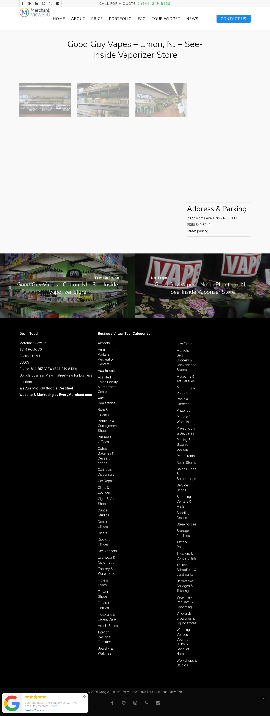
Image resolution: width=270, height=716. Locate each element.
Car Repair (106, 481)
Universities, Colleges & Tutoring (185, 586)
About (96, 19)
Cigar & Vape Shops (108, 501)
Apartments (107, 371)
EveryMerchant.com (75, 395)
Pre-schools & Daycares (186, 430)
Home (77, 19)
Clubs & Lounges (104, 490)
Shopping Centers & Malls (184, 501)
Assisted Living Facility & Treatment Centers (108, 384)
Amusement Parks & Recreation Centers (107, 357)
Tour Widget (178, 18)
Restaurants (186, 456)
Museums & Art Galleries (186, 378)
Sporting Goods (183, 515)
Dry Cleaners (107, 551)
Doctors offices (104, 542)
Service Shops (182, 487)
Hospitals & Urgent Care (107, 616)
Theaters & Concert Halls (187, 556)
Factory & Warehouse (106, 571)
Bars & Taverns (104, 412)
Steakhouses (186, 524)
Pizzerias (183, 410)
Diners (102, 533)
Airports (104, 343)
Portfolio (138, 19)
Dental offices (103, 524)
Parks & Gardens (183, 401)
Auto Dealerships (106, 400)
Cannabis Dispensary (106, 471)
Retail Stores (186, 463)
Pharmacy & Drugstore (186, 390)
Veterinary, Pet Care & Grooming (185, 602)
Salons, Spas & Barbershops (186, 474)
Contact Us (233, 19)
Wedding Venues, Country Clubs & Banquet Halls (183, 642)
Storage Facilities (183, 533)
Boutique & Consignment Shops (108, 426)
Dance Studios (103, 512)
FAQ (160, 19)
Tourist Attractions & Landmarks (186, 570)
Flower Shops (103, 594)
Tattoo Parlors (182, 544)
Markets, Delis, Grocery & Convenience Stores (186, 360)
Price (115, 19)
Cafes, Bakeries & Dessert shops (106, 456)
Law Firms (184, 344)
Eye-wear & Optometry (106, 559)
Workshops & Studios (187, 662)
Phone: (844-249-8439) (48, 369)
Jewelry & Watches (105, 650)
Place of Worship (183, 419)
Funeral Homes (103, 605)
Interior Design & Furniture (104, 637)
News (199, 19)
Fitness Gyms (103, 582)
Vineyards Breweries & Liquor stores (186, 618)
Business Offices (104, 439)
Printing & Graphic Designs (184, 445)
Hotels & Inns (108, 626)
